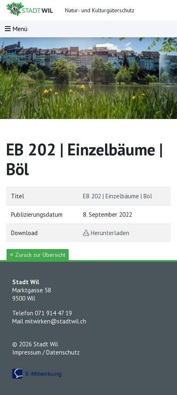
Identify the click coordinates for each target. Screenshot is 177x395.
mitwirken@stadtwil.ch (55, 321)
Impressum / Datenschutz (46, 352)
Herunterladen (110, 233)
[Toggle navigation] (16, 29)
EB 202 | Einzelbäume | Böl (117, 196)
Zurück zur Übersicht (37, 254)
